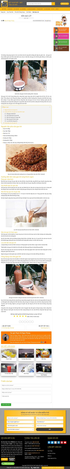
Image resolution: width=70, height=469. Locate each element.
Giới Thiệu (4, 9)
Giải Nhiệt (28, 12)
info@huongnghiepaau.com (33, 452)
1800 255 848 (8, 464)
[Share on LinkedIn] (27, 322)
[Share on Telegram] (32, 322)
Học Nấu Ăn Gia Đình (31, 9)
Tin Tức (53, 9)
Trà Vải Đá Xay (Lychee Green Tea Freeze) (43, 374)
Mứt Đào (44, 359)
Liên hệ (4, 459)
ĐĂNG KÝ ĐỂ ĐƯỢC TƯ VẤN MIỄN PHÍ (53, 467)
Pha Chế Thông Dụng (20, 12)
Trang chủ (3, 12)
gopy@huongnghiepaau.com (33, 448)
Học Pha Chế (10, 12)
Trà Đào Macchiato (26, 359)
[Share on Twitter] (22, 322)
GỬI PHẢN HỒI (6, 404)
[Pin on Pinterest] (25, 322)
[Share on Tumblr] (30, 322)
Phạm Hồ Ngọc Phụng (9, 20)
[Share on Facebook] (20, 322)
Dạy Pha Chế (16, 9)
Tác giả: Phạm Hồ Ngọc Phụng (20, 333)
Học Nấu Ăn (10, 9)
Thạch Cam (9, 359)
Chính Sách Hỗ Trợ (52, 458)
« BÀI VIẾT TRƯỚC (13, 327)
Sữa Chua (26, 373)
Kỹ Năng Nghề (40, 9)
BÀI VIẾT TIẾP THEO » (38, 327)
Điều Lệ (49, 456)
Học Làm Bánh (23, 9)
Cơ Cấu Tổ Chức (51, 453)
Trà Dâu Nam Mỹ (9, 373)
